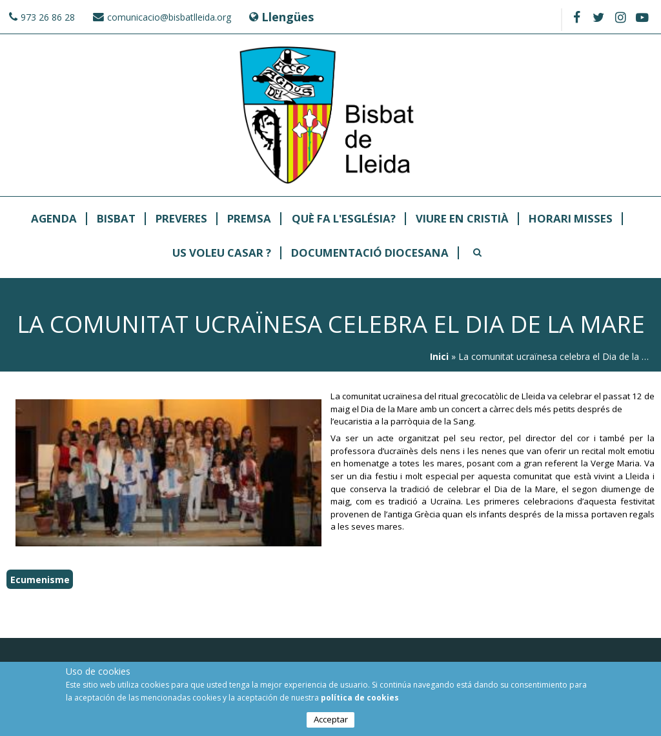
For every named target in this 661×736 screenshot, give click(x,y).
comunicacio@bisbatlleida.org (169, 17)
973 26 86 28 (48, 17)
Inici (439, 356)
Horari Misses (571, 219)
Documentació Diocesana (370, 253)
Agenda (54, 219)
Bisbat (116, 219)
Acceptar (331, 720)
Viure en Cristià (462, 219)
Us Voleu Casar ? (221, 253)
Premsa (249, 219)
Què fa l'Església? (344, 219)
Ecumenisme (40, 579)
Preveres (181, 219)
